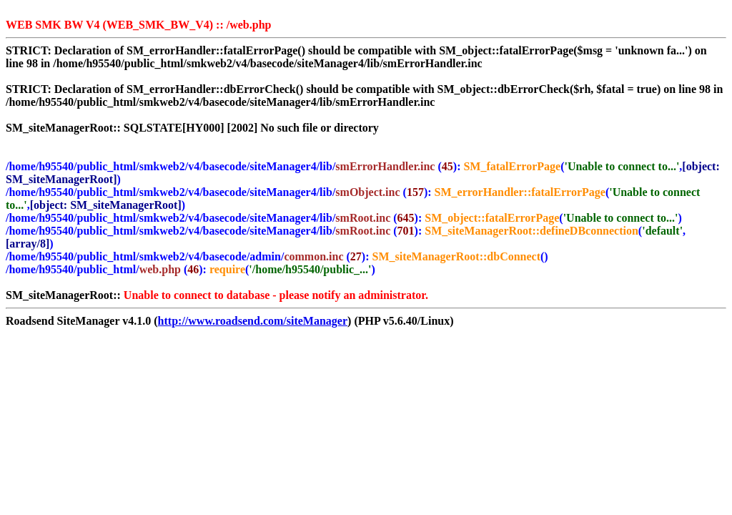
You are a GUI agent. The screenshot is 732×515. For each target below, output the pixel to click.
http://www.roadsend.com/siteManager (252, 321)
